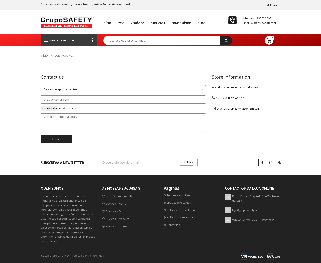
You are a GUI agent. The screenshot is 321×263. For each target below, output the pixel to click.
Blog (201, 23)
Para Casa (158, 23)
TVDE (120, 23)
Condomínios (181, 23)
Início (107, 23)
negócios (137, 23)
